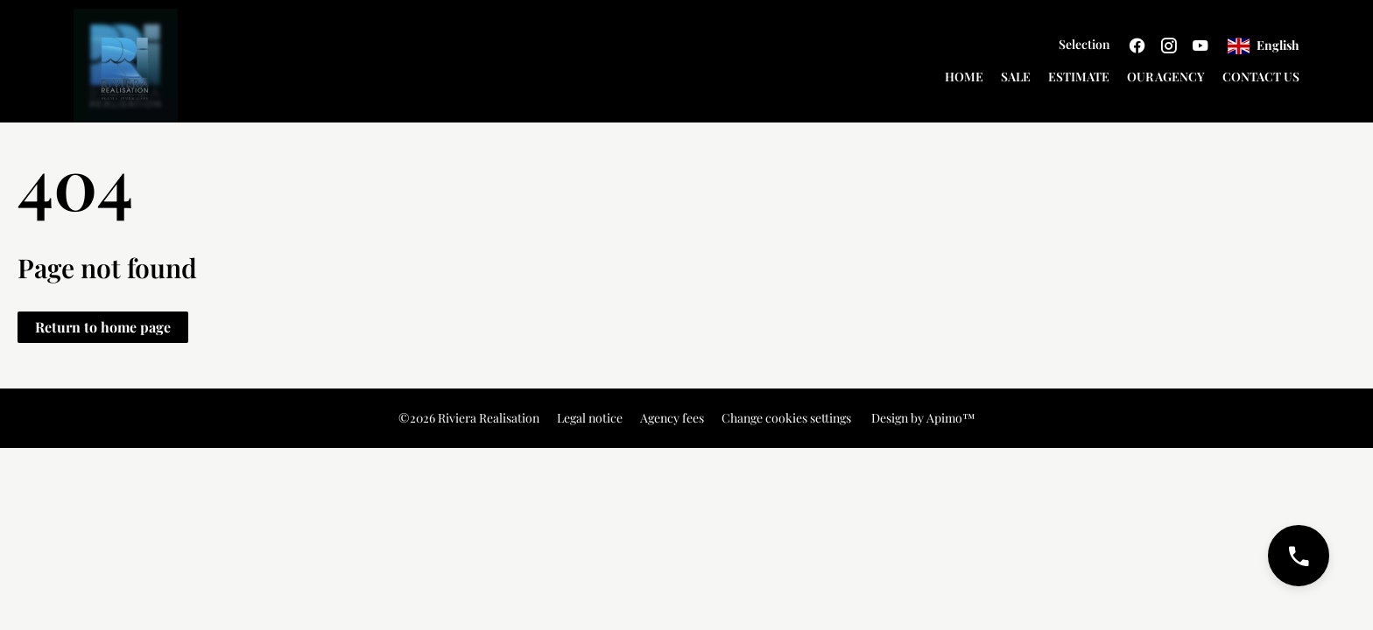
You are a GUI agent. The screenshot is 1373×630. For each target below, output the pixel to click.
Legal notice (590, 418)
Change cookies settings (786, 418)
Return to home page (103, 327)
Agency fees (672, 418)
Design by (922, 418)
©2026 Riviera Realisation (468, 418)
